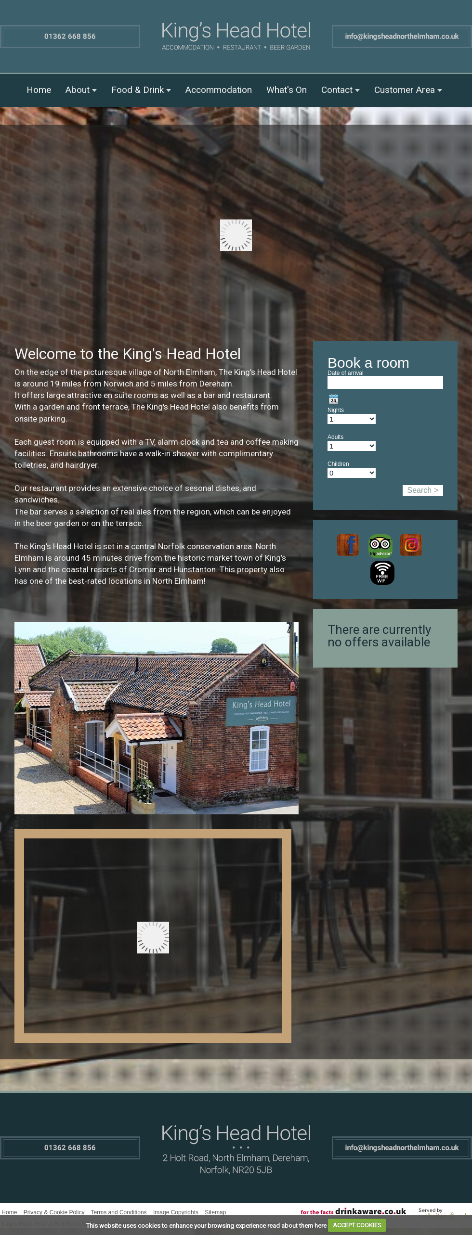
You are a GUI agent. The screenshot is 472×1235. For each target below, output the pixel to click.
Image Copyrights (175, 1212)
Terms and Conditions (119, 1212)
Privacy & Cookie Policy (54, 1212)
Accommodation (218, 89)
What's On (286, 89)
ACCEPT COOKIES (357, 1225)
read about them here (297, 1225)
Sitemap (215, 1212)
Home (38, 89)
